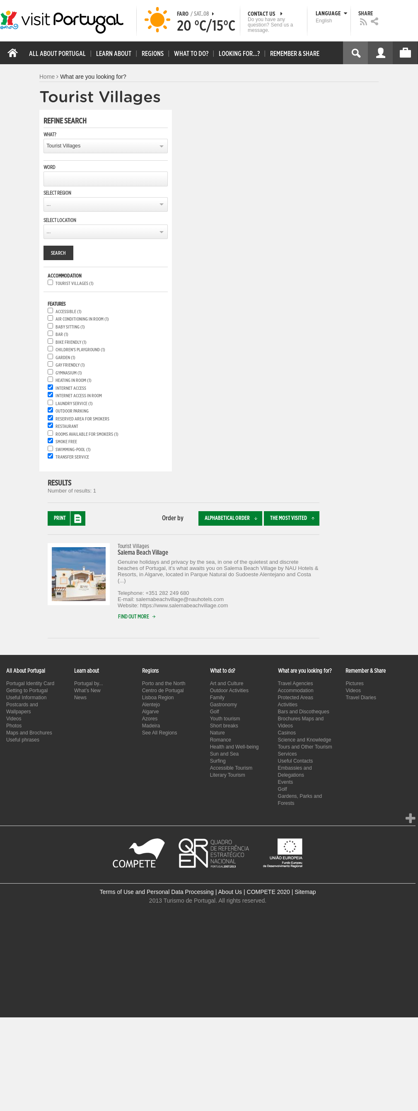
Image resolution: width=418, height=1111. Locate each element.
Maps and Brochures (29, 733)
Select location (59, 220)
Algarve (150, 712)
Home (47, 76)
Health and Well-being (234, 747)
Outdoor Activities (229, 690)
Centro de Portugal (163, 690)
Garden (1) (65, 357)
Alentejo (151, 705)
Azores (149, 719)
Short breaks (224, 726)
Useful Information (26, 697)
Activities (287, 705)
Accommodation (296, 690)
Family (217, 697)
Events (285, 782)
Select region (57, 193)
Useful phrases (22, 740)
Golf (214, 712)
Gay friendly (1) (70, 365)
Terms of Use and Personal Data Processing (156, 892)
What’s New (87, 690)
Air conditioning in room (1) (82, 319)
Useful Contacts (295, 761)
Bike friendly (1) (71, 342)
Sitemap (305, 892)
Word (49, 167)
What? (49, 134)
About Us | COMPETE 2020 (254, 892)
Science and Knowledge (304, 740)
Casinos (287, 733)
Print (69, 518)
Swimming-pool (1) (73, 449)
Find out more (138, 617)
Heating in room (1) (74, 380)
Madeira (151, 726)
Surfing (218, 761)
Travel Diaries (361, 697)
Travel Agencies (295, 683)
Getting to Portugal (27, 690)
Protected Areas (295, 697)
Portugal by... (88, 683)
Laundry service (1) (74, 403)
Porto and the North (164, 683)
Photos (14, 726)
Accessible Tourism (231, 768)
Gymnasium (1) (69, 373)
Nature (217, 733)
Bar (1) (62, 334)
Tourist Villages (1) (75, 283)
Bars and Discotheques (303, 712)
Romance (220, 740)
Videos (13, 719)
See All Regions (159, 733)
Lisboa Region (158, 697)
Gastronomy (223, 705)
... (48, 204)
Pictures (354, 683)
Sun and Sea (224, 754)
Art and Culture (227, 683)
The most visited (294, 518)
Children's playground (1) (80, 350)
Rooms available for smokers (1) (87, 434)
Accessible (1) (69, 311)
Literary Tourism (227, 775)
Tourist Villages (63, 146)
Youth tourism (225, 719)
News (80, 697)
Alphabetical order (233, 518)
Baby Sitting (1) (70, 327)
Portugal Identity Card (30, 683)
